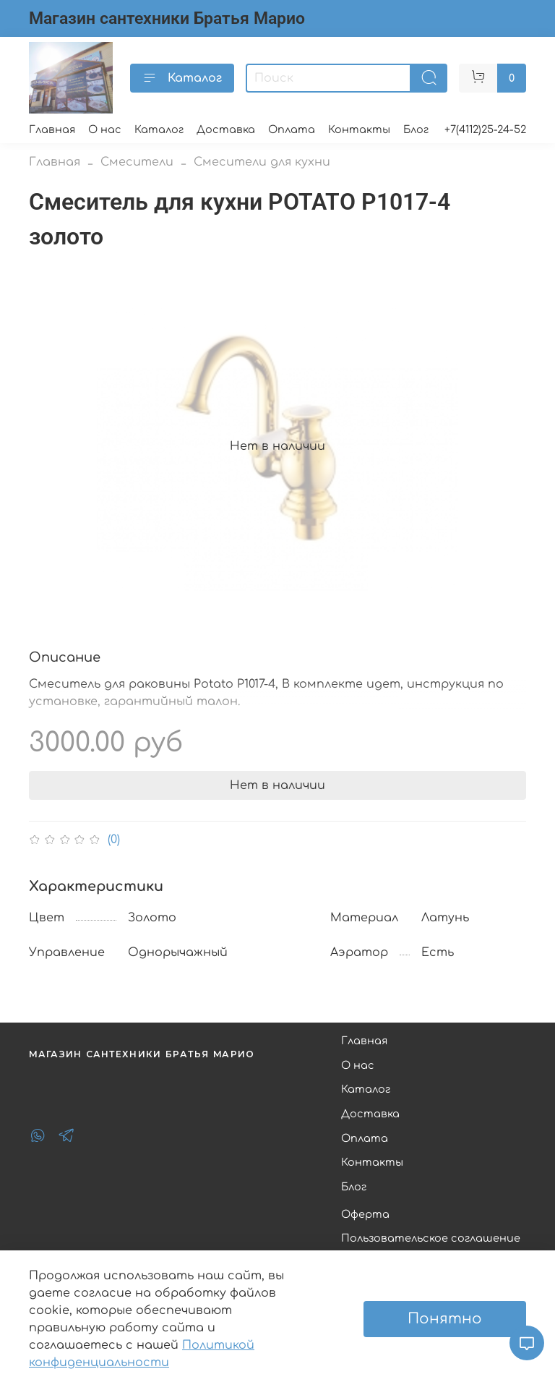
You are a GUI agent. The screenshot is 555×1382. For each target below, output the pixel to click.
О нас (104, 129)
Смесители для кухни (262, 162)
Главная (52, 129)
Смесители (136, 162)
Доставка (226, 129)
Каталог (182, 78)
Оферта (365, 1214)
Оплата (291, 129)
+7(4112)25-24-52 (485, 129)
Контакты (359, 129)
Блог (416, 129)
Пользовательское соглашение (430, 1238)
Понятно (445, 1318)
